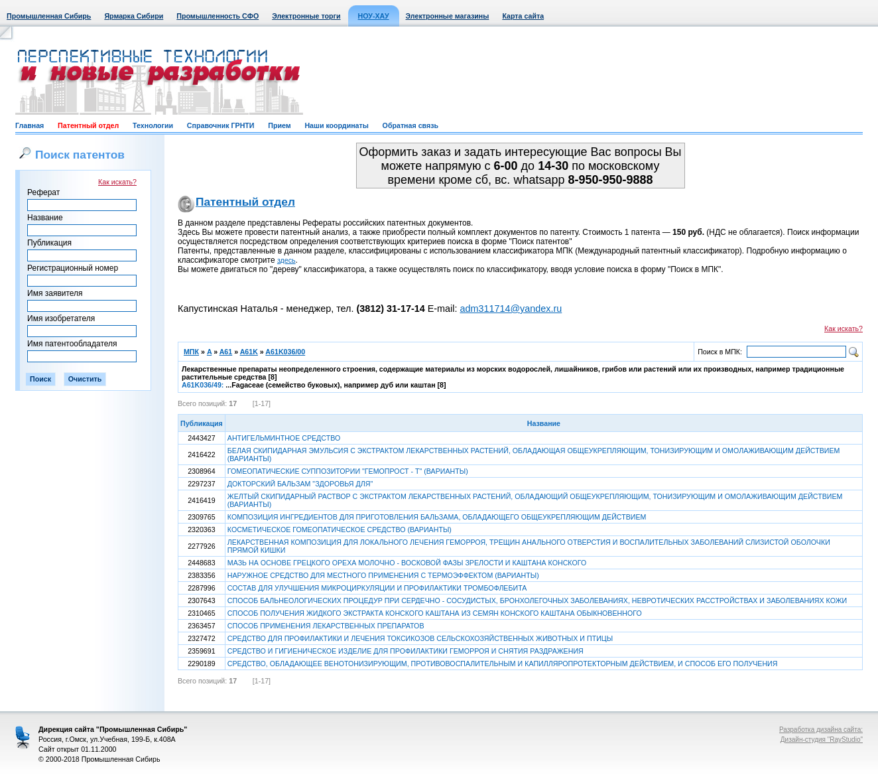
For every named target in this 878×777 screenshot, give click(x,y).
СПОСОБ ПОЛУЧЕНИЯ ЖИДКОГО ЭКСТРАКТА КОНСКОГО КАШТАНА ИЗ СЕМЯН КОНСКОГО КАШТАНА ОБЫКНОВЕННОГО (434, 613)
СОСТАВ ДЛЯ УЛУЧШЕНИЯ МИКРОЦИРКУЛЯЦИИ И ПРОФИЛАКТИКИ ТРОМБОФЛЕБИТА (377, 588)
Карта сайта (523, 16)
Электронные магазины (447, 16)
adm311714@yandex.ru (511, 308)
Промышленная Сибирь (49, 16)
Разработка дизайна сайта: (821, 729)
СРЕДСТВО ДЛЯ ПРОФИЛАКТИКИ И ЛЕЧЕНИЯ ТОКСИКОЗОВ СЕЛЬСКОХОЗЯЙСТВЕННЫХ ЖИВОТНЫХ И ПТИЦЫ (420, 638)
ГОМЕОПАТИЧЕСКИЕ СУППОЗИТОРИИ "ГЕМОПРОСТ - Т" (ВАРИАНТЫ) (347, 471)
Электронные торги (306, 16)
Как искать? (117, 182)
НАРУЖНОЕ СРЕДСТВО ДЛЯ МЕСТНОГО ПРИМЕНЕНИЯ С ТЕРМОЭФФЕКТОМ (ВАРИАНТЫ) (383, 575)
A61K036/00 (285, 352)
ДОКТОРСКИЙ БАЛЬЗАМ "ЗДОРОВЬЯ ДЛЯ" (300, 484)
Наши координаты (336, 125)
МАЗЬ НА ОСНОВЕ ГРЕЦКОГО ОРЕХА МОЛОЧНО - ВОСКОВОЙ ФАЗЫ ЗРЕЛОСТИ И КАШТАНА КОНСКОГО (406, 563)
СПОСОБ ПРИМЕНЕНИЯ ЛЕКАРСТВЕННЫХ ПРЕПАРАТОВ (325, 626)
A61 (226, 352)
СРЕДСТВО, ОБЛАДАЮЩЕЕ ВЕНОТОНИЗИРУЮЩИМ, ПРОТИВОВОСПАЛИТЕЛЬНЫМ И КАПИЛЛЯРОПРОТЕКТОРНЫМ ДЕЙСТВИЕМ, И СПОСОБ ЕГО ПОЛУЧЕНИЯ (502, 664)
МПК (191, 352)
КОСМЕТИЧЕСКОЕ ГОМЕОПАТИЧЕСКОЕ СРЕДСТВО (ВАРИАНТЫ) (339, 529)
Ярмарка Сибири (133, 16)
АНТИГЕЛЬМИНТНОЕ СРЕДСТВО (283, 438)
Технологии (153, 125)
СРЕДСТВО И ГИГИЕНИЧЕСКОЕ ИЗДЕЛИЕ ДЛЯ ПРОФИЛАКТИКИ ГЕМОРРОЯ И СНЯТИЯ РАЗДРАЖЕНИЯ (405, 651)
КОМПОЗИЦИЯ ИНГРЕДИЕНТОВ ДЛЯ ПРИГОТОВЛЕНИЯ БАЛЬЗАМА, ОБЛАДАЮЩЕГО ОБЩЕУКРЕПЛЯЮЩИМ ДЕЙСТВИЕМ (437, 517)
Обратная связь (410, 125)
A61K (249, 352)
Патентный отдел (88, 125)
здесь (286, 260)
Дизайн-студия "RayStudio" (822, 739)
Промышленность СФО (217, 16)
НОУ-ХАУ (373, 16)
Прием (279, 125)
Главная (29, 125)
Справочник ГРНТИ (221, 125)
